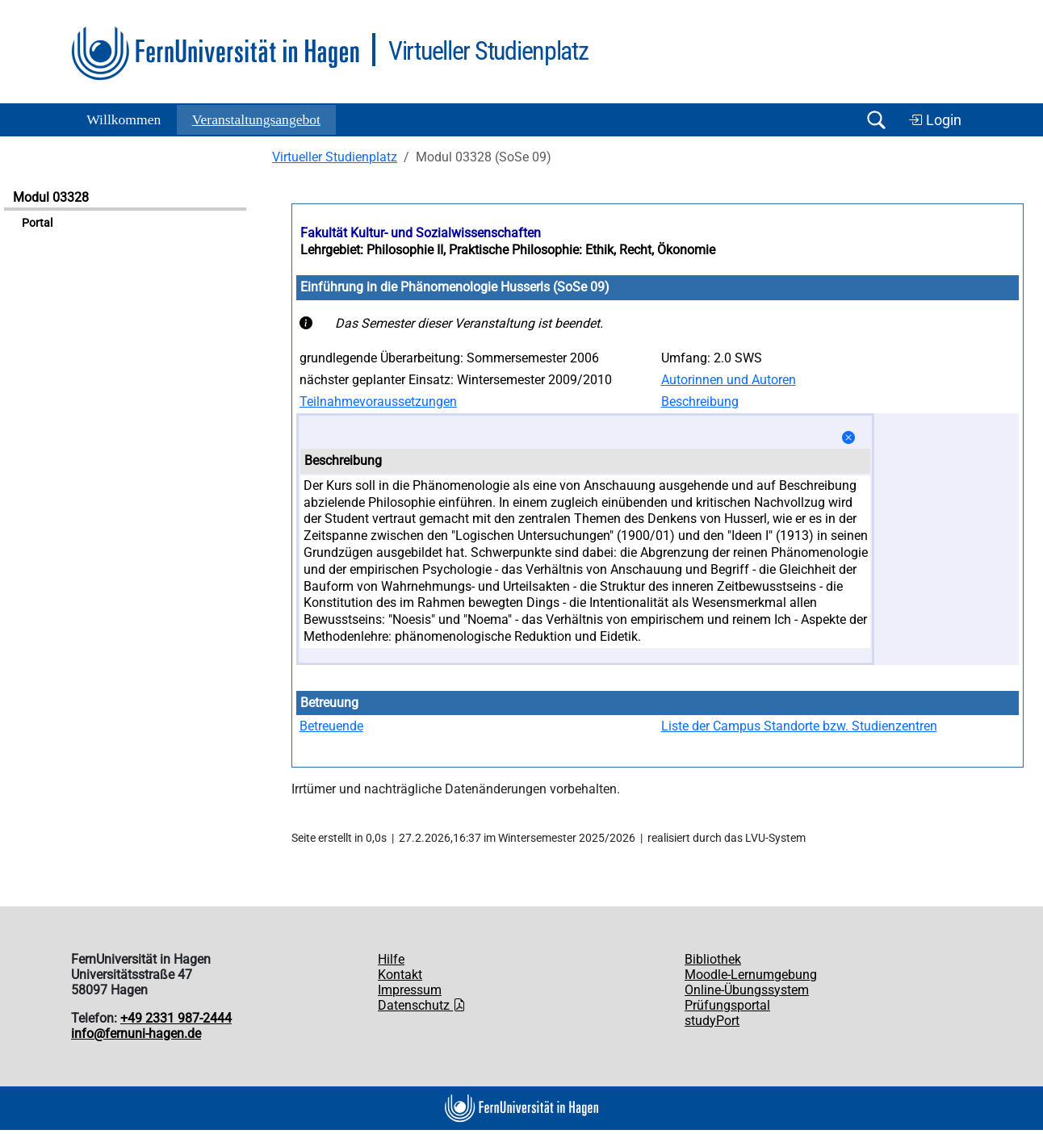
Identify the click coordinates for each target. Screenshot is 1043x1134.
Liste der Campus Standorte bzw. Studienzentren (799, 726)
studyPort (712, 1020)
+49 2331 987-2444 (176, 1018)
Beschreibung (700, 401)
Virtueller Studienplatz (334, 157)
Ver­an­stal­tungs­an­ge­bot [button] (256, 119)
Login (934, 120)
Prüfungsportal (727, 1005)
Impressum (410, 990)
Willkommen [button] (123, 119)
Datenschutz (422, 1005)
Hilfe (391, 959)
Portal (37, 223)
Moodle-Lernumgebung (751, 974)
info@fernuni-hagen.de (136, 1033)
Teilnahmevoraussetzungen (378, 401)
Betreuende (331, 726)
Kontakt (400, 974)
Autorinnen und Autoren (728, 379)
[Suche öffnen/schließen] (876, 119)
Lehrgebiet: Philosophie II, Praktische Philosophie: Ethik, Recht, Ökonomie (507, 249)
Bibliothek (713, 959)
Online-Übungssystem (747, 990)
